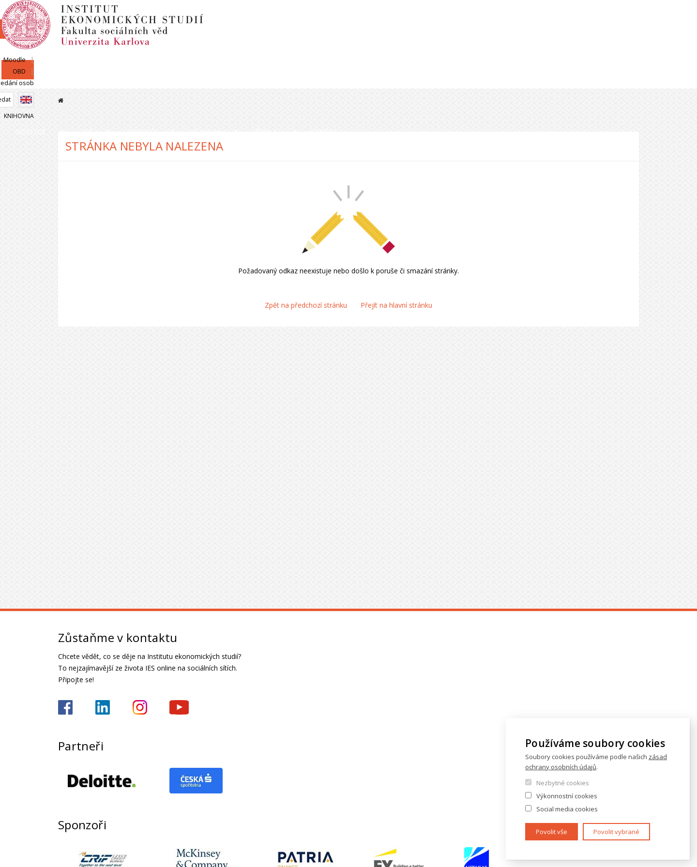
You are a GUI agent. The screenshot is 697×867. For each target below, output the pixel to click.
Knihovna (624, 51)
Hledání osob (619, 18)
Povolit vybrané (616, 831)
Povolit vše (551, 831)
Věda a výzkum (475, 79)
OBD (579, 18)
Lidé (177, 79)
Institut (87, 79)
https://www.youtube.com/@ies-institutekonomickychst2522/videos (179, 707)
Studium (366, 79)
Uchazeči (267, 79)
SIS (519, 18)
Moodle (548, 18)
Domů (60, 100)
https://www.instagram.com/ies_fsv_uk (140, 707)
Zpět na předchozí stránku (306, 305)
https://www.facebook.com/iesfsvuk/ (65, 707)
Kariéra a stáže (596, 79)
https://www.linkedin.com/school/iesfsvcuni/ (102, 707)
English (631, 35)
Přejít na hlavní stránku (396, 305)
